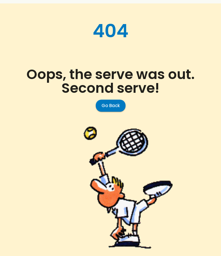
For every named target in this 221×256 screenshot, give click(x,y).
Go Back (110, 106)
